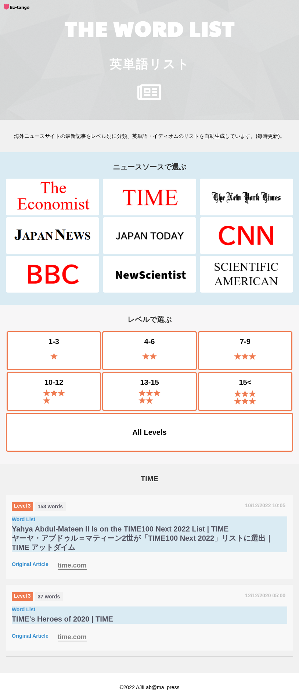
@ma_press (166, 687)
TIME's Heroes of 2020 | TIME (62, 619)
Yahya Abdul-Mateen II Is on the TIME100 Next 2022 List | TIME (120, 529)
